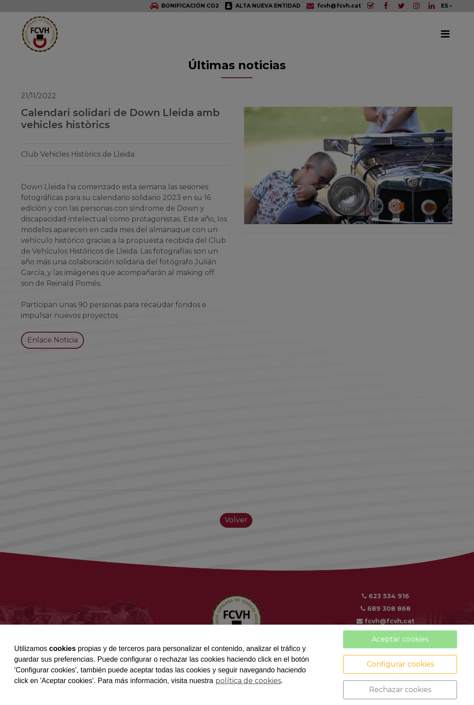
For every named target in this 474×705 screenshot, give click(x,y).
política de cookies (248, 680)
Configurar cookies (400, 664)
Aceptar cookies (400, 639)
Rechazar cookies (400, 689)
